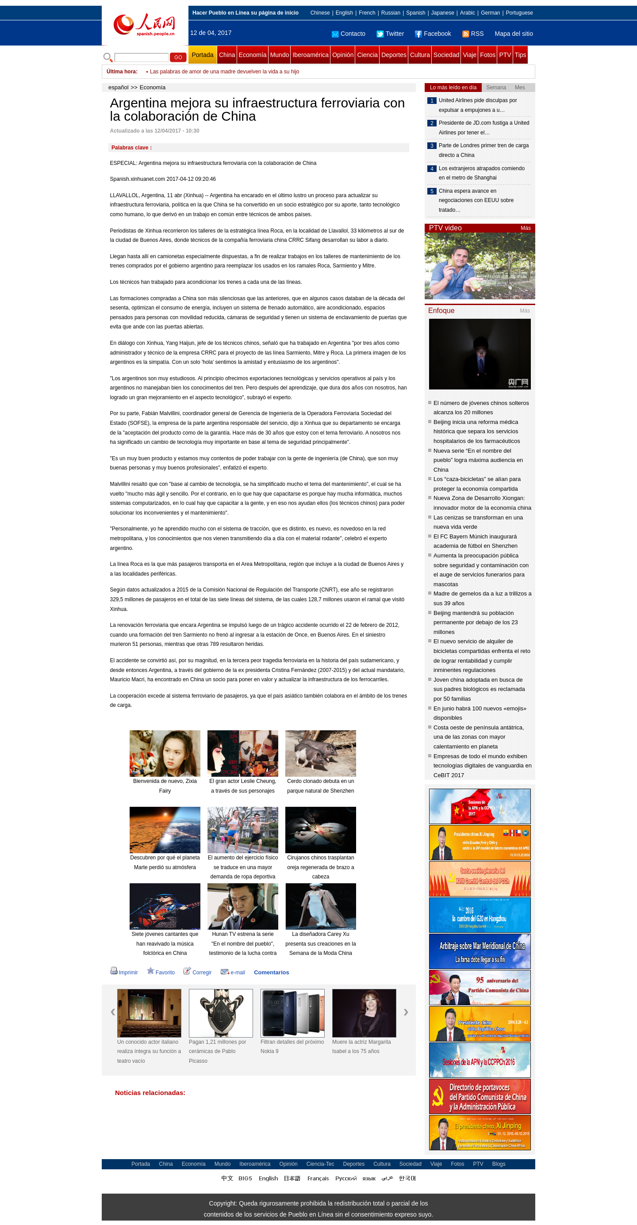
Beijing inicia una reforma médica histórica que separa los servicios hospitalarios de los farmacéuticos (477, 431)
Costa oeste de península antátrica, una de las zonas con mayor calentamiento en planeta (479, 737)
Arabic (467, 13)
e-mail (233, 972)
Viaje (469, 54)
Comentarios (271, 972)
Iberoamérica (310, 54)
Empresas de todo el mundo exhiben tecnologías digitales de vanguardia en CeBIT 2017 (483, 766)
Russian (390, 13)
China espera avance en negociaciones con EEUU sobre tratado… (476, 200)
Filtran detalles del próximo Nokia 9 (292, 1047)
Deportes (394, 54)
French (367, 13)
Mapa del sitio (514, 33)
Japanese (442, 13)
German (490, 13)
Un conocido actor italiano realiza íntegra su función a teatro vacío (149, 1051)
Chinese (320, 13)
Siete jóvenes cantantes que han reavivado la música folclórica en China (165, 943)
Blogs (499, 1164)
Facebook (433, 33)
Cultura (420, 54)
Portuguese (519, 13)
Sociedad (446, 54)
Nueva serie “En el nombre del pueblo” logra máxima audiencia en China (478, 460)
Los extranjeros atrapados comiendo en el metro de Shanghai (482, 173)
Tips (520, 54)
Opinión (342, 54)
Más (526, 228)
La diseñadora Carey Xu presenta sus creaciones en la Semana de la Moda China (320, 943)
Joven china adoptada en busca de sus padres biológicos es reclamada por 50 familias (479, 689)
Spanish (415, 13)
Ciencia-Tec (320, 1164)
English (344, 13)
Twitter (390, 33)
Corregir (197, 972)
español (118, 87)
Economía (253, 54)
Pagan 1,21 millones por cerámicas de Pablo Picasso (217, 1051)
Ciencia (367, 54)
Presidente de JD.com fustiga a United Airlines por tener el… (484, 128)
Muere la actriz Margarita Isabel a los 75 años (361, 1047)
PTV (505, 54)
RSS (473, 33)
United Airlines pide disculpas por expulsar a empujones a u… (478, 105)
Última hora (121, 72)
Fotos (487, 54)
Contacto (348, 33)
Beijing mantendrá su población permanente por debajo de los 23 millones (476, 622)
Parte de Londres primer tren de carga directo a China (484, 150)
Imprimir (124, 972)
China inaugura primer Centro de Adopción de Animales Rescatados (230, 72)
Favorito (161, 972)
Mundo (279, 54)
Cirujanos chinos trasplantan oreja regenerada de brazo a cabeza (320, 867)
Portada (202, 54)
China (227, 54)
